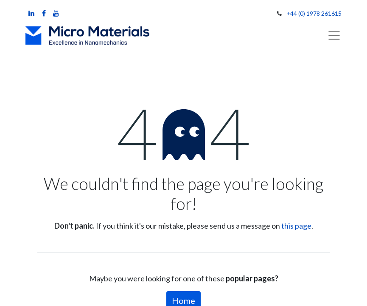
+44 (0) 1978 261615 (314, 13)
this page (296, 225)
